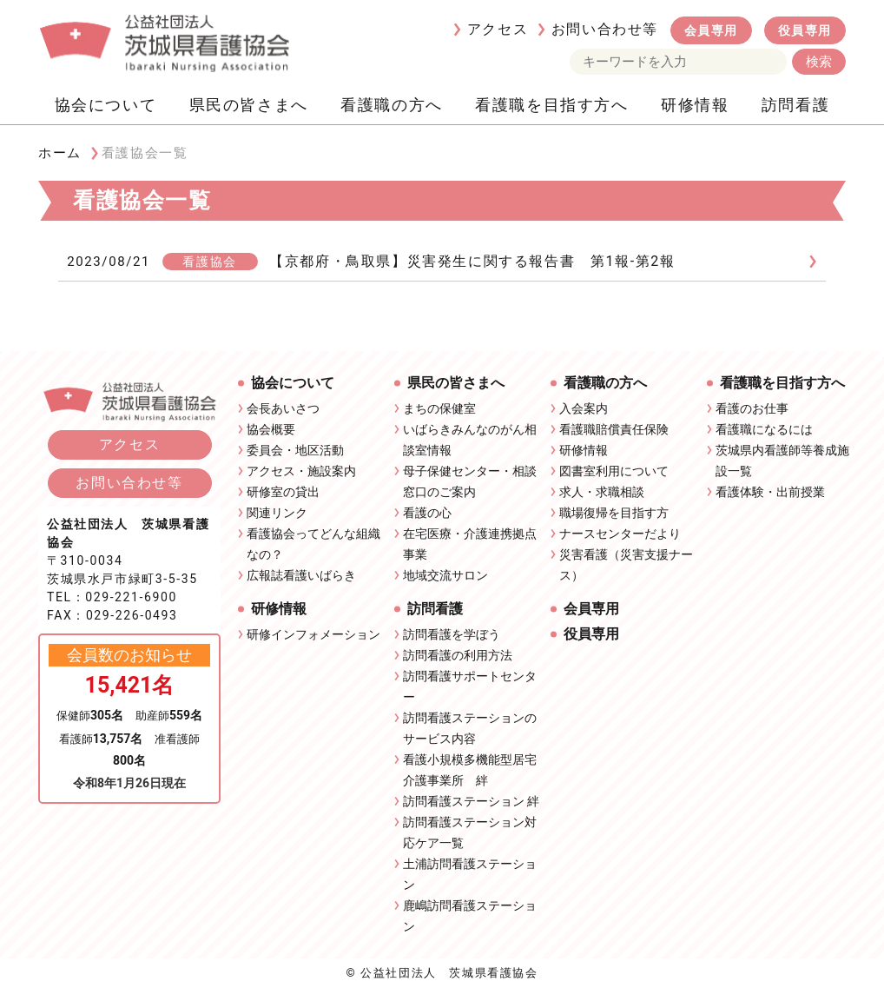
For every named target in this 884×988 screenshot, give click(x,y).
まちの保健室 (439, 408)
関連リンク (277, 513)
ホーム (60, 153)
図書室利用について (614, 471)
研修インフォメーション (313, 634)
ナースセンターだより (620, 533)
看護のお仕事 (752, 408)
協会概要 (271, 429)
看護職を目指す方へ (551, 105)
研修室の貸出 (283, 492)
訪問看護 (795, 105)
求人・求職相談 (601, 492)
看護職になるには (764, 429)
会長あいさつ (283, 408)
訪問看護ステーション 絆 (471, 801)
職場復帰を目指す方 (614, 513)
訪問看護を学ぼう (451, 634)
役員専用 (805, 30)
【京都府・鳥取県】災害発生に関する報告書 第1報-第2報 (472, 261)
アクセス (497, 29)
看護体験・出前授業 (770, 492)
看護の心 (427, 513)
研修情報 (695, 105)
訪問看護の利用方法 (457, 655)
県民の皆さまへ (248, 105)
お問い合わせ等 (604, 29)
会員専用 (711, 30)
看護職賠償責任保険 (614, 429)
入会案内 (583, 408)
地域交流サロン (445, 575)
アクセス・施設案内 (301, 471)
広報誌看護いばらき (301, 575)
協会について (106, 105)
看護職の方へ (391, 105)
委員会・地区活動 (295, 450)
